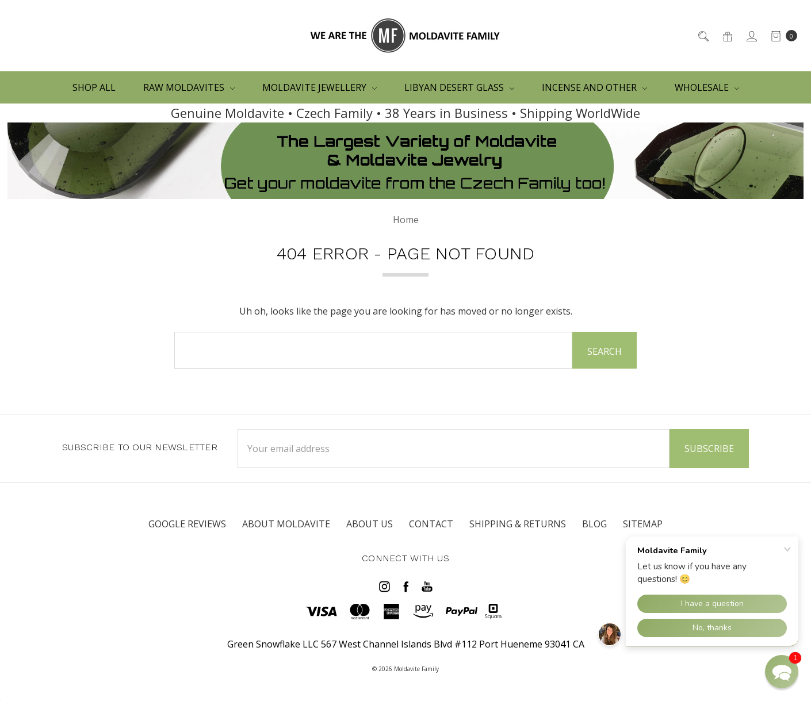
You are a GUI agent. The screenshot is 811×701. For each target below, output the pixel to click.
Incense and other (594, 87)
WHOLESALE (707, 87)
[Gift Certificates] (726, 36)
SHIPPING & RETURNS (517, 524)
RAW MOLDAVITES (189, 87)
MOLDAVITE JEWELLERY (319, 87)
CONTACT (431, 524)
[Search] (702, 36)
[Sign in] (751, 36)
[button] (781, 671)
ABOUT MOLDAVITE (286, 524)
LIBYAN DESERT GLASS (459, 87)
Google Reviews (187, 524)
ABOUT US (369, 524)
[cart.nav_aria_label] (780, 36)
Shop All (94, 87)
